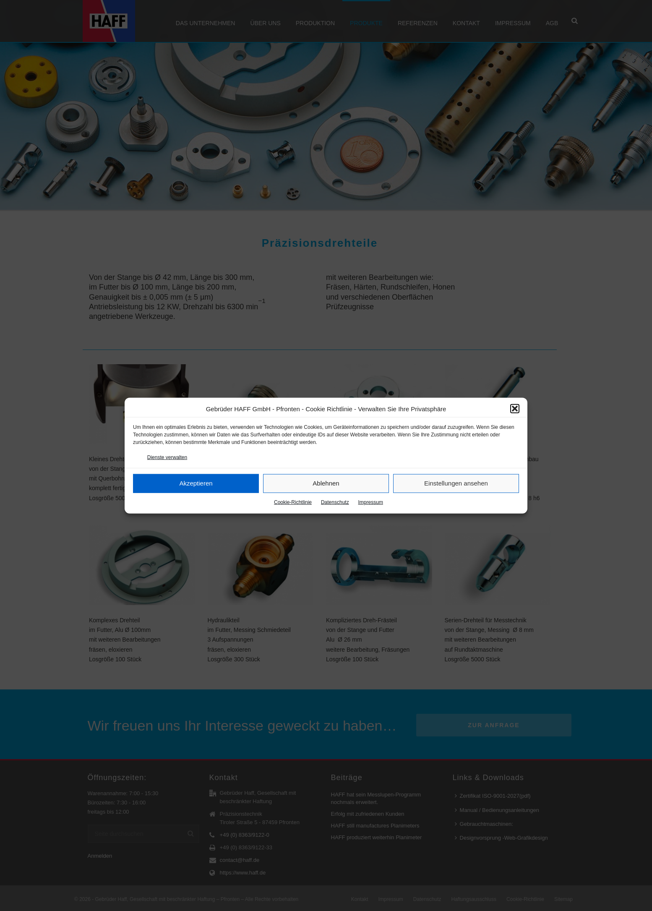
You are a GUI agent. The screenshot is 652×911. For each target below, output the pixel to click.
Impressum (370, 502)
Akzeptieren (195, 483)
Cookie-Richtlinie (293, 502)
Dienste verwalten (167, 457)
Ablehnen (326, 483)
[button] (515, 409)
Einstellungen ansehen (456, 483)
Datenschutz (335, 502)
